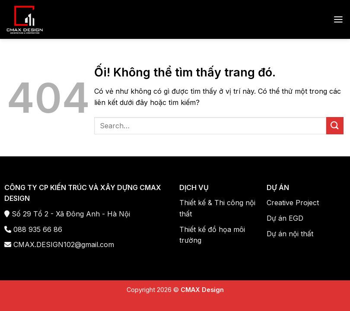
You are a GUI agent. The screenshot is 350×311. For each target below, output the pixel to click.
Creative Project (293, 202)
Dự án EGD (285, 218)
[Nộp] (335, 125)
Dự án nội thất (290, 233)
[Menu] (338, 19)
